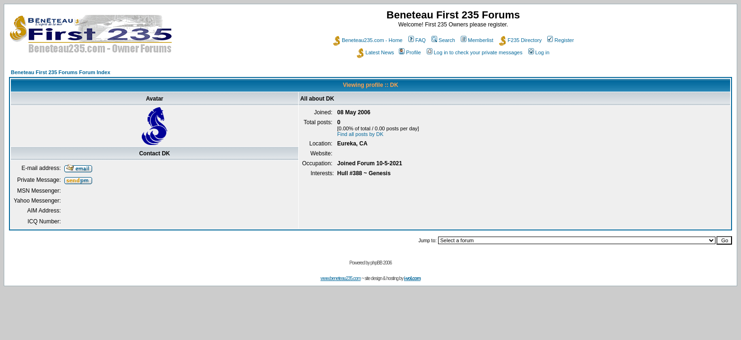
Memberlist (477, 40)
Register (560, 40)
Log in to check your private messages (475, 52)
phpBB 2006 (381, 262)
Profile (410, 52)
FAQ (417, 40)
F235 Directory (520, 40)
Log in (539, 52)
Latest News (375, 52)
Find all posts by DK (360, 134)
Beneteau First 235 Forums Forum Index (60, 72)
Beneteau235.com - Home (367, 40)
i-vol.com (412, 278)
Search (443, 40)
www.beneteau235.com (340, 278)
